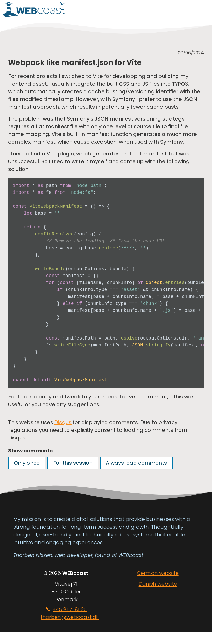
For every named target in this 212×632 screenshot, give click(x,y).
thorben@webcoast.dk (70, 617)
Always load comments (136, 462)
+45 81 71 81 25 (70, 609)
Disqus (63, 422)
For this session (73, 462)
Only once (27, 462)
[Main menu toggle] (204, 10)
